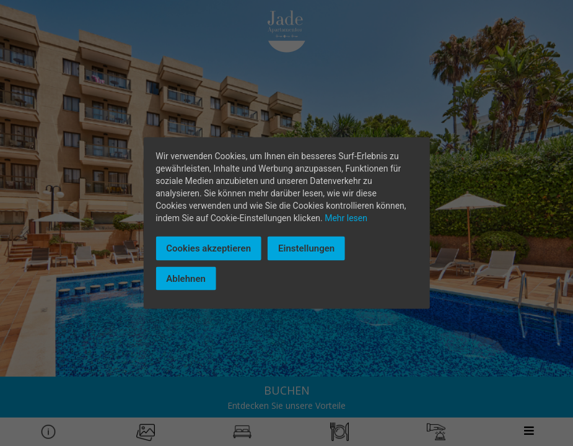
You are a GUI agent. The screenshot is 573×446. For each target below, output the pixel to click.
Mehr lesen (346, 218)
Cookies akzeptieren (208, 248)
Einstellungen (306, 248)
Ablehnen (186, 278)
